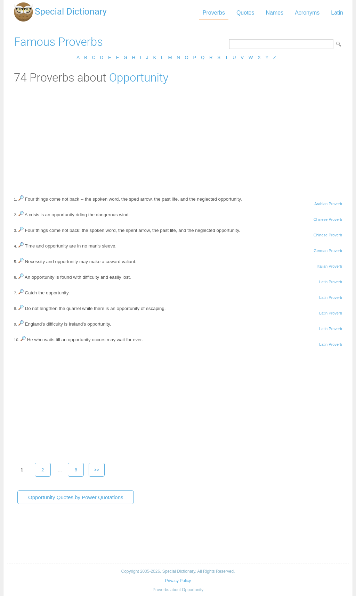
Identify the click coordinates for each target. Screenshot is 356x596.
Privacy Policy (178, 580)
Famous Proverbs (58, 42)
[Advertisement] (178, 136)
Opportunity (139, 77)
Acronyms (307, 13)
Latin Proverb (330, 282)
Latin (337, 13)
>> (96, 469)
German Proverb (328, 251)
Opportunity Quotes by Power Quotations (75, 497)
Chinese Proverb (328, 219)
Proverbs (214, 13)
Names (274, 13)
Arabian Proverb (328, 204)
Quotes (245, 13)
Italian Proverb (329, 266)
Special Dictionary (71, 11)
